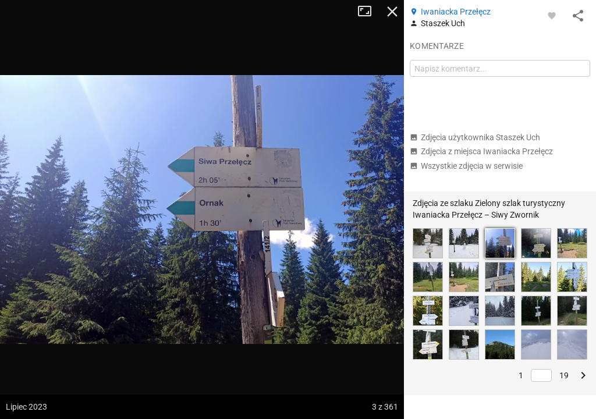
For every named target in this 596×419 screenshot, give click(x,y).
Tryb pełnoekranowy (369, 11)
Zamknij (392, 11)
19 (564, 375)
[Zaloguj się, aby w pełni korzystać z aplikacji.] (551, 15)
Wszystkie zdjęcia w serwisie (466, 166)
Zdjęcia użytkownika (475, 137)
